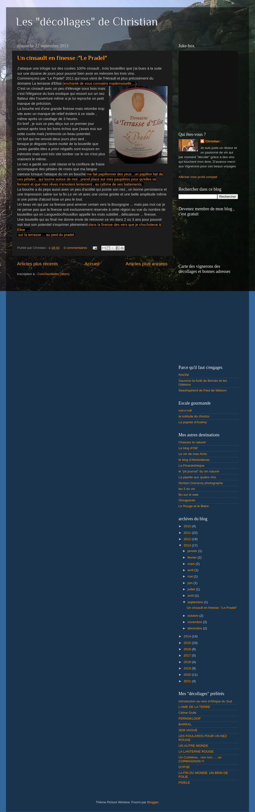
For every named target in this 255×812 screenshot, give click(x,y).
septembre (195, 602)
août (191, 595)
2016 (188, 649)
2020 (188, 674)
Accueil (92, 263)
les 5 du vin (186, 489)
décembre (195, 628)
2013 (188, 545)
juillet (191, 589)
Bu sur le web (188, 494)
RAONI (183, 375)
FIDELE (184, 782)
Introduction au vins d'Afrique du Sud (205, 701)
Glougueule (186, 500)
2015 (188, 643)
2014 (188, 636)
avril (191, 570)
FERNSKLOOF (189, 718)
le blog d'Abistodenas (194, 460)
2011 (188, 533)
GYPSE (184, 767)
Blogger (152, 802)
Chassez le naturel (192, 442)
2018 (188, 662)
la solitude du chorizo (193, 416)
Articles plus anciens (147, 263)
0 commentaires (75, 248)
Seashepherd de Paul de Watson (202, 390)
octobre (193, 615)
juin (190, 583)
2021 (188, 681)
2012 (188, 539)
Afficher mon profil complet (197, 177)
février (192, 557)
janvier (192, 551)
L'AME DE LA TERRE (194, 707)
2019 (188, 668)
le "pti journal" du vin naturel (198, 471)
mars (191, 564)
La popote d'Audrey (192, 422)
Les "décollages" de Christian (87, 21)
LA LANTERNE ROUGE (196, 751)
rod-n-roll (185, 410)
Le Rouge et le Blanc (193, 506)
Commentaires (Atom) (53, 274)
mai (190, 576)
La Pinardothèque (191, 465)
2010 (188, 526)
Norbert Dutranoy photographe (200, 483)
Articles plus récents (37, 263)
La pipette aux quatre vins (197, 477)
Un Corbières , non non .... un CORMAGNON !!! (199, 759)
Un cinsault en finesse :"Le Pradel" (62, 58)
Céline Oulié (187, 713)
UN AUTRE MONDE (193, 745)
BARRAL (185, 724)
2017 (188, 655)
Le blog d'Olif (187, 448)
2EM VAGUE (187, 730)
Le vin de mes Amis (192, 454)
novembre (195, 622)
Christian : (213, 141)
